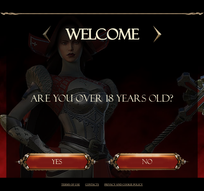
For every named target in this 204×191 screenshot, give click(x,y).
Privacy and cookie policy (123, 184)
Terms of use (70, 184)
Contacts (92, 184)
